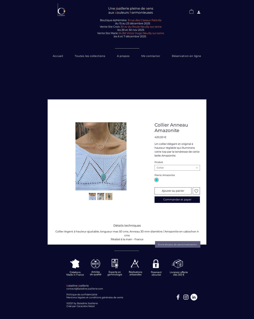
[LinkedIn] (193, 297)
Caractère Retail (86, 306)
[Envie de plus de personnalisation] (177, 244)
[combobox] (177, 168)
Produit (159, 162)
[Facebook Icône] (178, 297)
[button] (191, 11)
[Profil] (199, 12)
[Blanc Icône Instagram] (186, 297)
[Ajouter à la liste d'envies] (196, 190)
